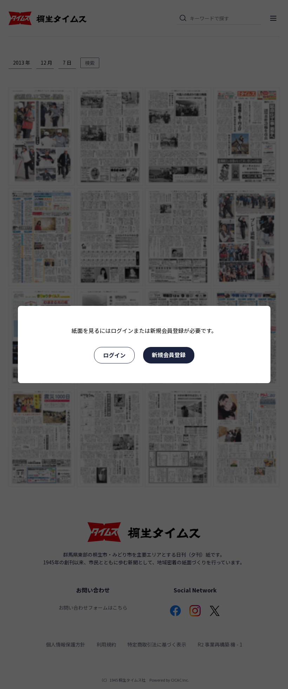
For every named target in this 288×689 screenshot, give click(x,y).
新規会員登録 (169, 354)
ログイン (114, 355)
